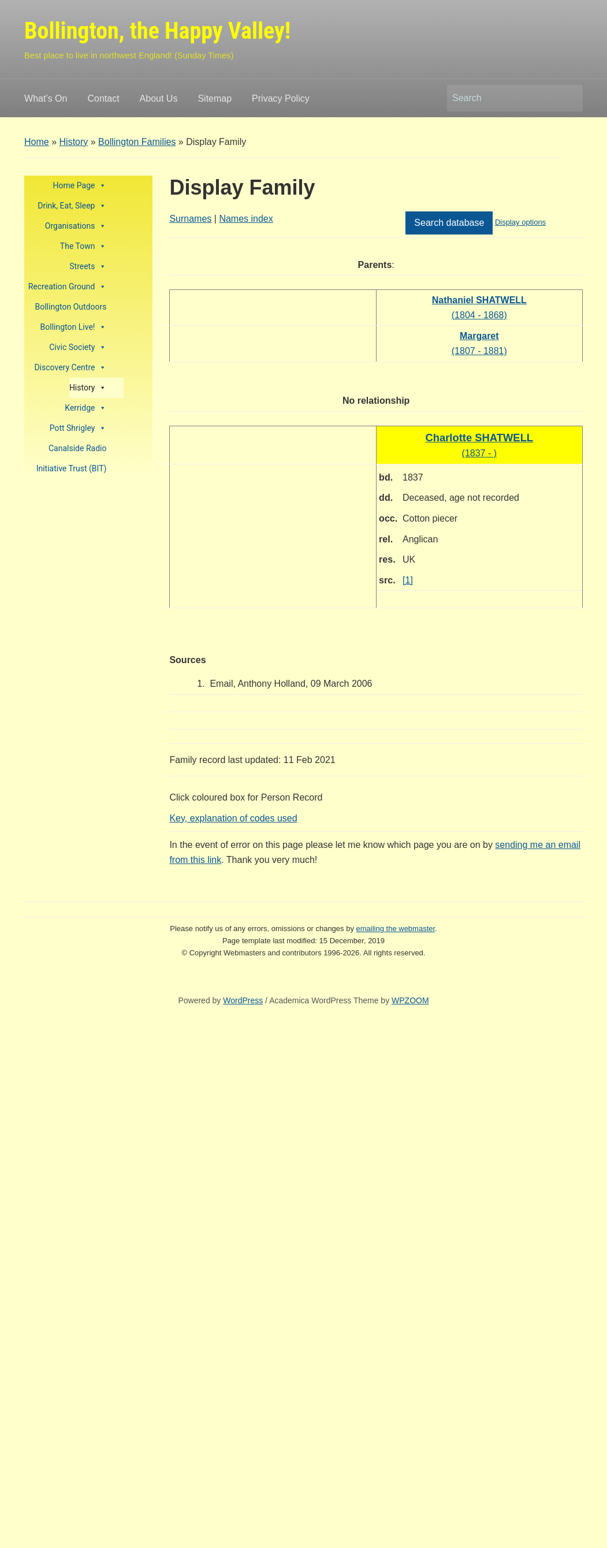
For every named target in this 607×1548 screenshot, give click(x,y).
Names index (246, 219)
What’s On (45, 98)
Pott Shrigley (78, 428)
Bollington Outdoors (71, 306)
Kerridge (85, 408)
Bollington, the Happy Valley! (157, 30)
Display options (520, 222)
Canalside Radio (77, 448)
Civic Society (77, 347)
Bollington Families (137, 142)
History (73, 142)
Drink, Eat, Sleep (72, 206)
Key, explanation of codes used (233, 818)
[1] (408, 580)
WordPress (243, 1000)
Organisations (76, 226)
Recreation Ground (67, 287)
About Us (159, 98)
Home (36, 142)
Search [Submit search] (568, 98)
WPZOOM (410, 1000)
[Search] (504, 98)
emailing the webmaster (395, 928)
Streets (87, 266)
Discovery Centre (70, 368)
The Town (83, 246)
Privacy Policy (281, 98)
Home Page (80, 186)
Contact (103, 98)
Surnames (190, 219)
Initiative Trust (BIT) (71, 468)
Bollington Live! (73, 327)
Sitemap (215, 98)
